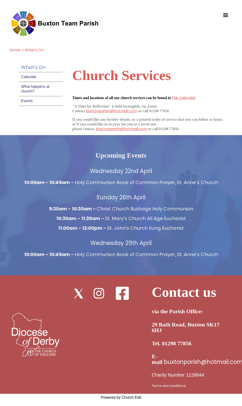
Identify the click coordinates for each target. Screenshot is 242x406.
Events (27, 101)
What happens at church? (35, 88)
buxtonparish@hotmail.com (111, 111)
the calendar (184, 97)
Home (14, 50)
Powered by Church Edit (121, 397)
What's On (34, 50)
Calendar (28, 77)
